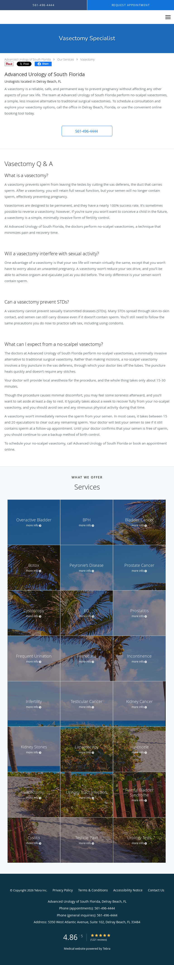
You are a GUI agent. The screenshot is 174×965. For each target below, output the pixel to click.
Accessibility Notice (128, 890)
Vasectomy (87, 59)
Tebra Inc (40, 890)
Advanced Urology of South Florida (28, 59)
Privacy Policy (63, 890)
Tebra (106, 948)
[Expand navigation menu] (168, 17)
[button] (87, 131)
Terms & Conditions (93, 890)
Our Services (65, 59)
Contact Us (156, 890)
